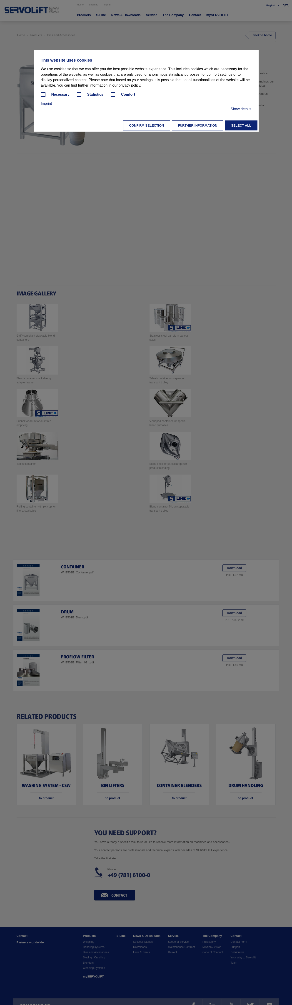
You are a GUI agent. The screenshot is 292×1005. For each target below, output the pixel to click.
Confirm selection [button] (146, 125)
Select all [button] (241, 125)
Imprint (46, 103)
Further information (197, 125)
